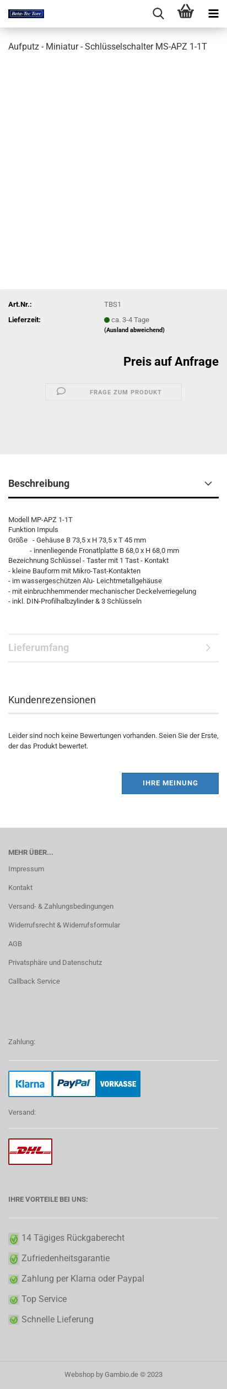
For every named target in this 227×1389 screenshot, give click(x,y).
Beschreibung (38, 483)
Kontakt (20, 887)
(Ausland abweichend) (134, 330)
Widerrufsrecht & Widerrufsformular (64, 925)
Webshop (79, 1374)
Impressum (26, 869)
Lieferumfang (38, 647)
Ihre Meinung (170, 783)
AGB (15, 944)
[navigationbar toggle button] (213, 14)
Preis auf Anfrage (171, 361)
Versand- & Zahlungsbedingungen (61, 906)
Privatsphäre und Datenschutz (55, 962)
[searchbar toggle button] (158, 14)
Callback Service (34, 981)
